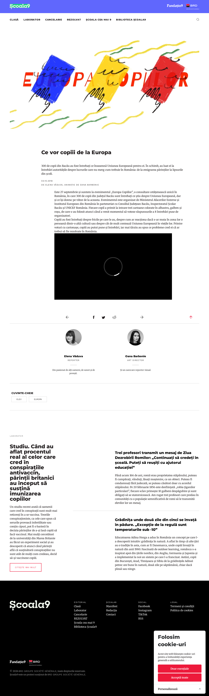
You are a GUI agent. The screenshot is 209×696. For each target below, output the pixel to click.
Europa (38, 399)
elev (19, 399)
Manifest (111, 606)
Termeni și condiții (182, 606)
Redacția (111, 610)
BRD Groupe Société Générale (37, 671)
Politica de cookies (181, 610)
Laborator (32, 19)
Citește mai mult (25, 567)
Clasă (14, 19)
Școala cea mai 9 (98, 19)
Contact (111, 614)
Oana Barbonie (135, 356)
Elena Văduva (73, 356)
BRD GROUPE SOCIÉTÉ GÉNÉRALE (66, 674)
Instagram (145, 610)
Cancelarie (53, 19)
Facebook (144, 606)
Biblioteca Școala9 (131, 19)
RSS (140, 618)
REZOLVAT (74, 19)
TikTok (142, 614)
